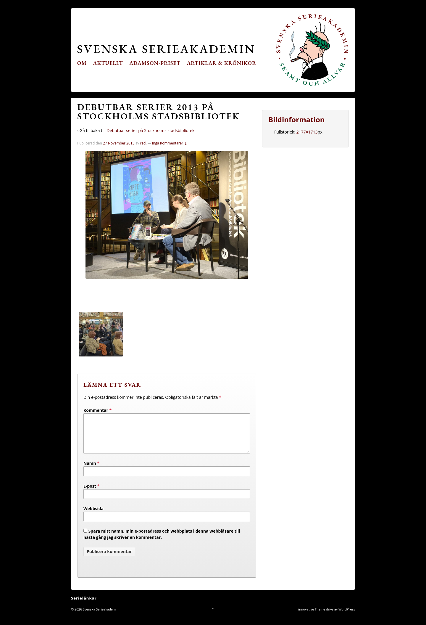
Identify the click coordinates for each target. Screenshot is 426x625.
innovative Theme (311, 616)
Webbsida (93, 515)
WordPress (346, 616)
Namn (89, 470)
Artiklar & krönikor (221, 63)
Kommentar (97, 410)
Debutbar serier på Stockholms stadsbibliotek (150, 130)
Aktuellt (108, 63)
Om (82, 63)
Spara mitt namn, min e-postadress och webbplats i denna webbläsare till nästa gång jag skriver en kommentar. (161, 541)
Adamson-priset (154, 63)
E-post (89, 493)
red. (143, 143)
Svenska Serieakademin (166, 49)
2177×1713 (307, 132)
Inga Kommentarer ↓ (169, 143)
